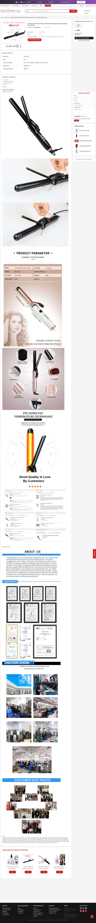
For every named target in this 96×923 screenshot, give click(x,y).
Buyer (18, 2)
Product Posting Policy (38, 913)
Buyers (19, 908)
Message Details (77, 107)
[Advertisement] (84, 68)
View (12, 872)
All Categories (21, 909)
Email (75, 99)
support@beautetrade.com (55, 909)
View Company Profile (84, 40)
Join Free (93, 5)
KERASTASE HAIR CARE (85, 146)
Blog (41, 5)
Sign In (88, 5)
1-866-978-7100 (52, 913)
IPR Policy (35, 916)
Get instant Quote (34, 39)
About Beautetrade (6, 908)
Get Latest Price (37, 27)
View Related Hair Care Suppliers (84, 159)
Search (73, 11)
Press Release (5, 913)
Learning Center (5, 914)
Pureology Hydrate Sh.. (85, 151)
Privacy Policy (36, 911)
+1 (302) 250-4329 (53, 911)
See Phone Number (83, 38)
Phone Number (77, 103)
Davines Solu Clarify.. (85, 130)
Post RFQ (48, 5)
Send (76, 120)
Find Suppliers (25, 5)
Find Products (15, 5)
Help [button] (82, 5)
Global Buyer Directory (87, 11)
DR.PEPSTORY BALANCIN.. (86, 141)
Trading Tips (20, 911)
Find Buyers (34, 5)
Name (75, 95)
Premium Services (5, 5)
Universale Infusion (84, 135)
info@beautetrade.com (54, 908)
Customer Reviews (6, 909)
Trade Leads (20, 913)
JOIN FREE (81, 2)
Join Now (94, 553)
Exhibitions (4, 911)
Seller (23, 2)
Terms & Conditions (37, 914)
